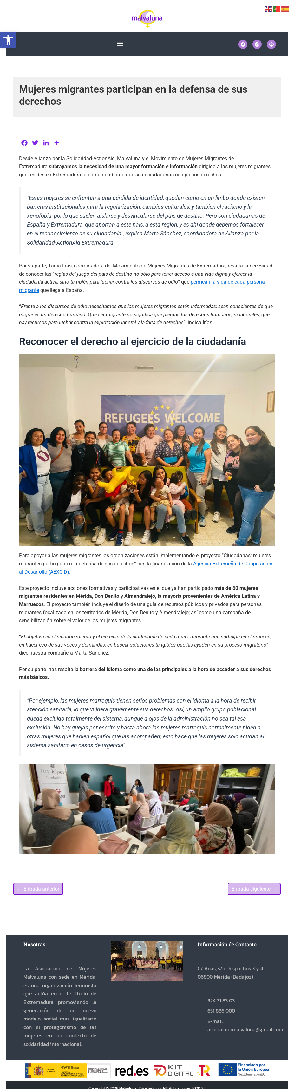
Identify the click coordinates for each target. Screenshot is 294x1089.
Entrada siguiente (254, 889)
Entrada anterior (38, 889)
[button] (8, 40)
